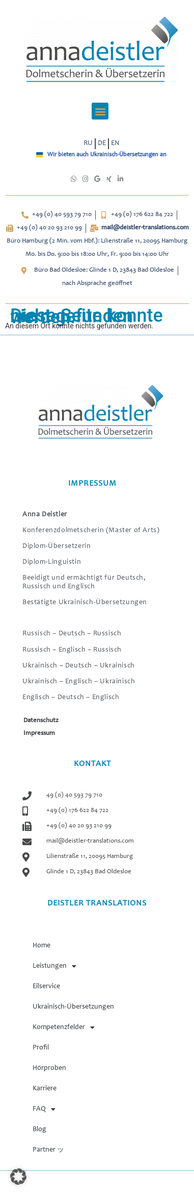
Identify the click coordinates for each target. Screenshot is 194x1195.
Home (41, 945)
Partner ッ (48, 1150)
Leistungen (54, 966)
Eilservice (46, 986)
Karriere (45, 1088)
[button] (100, 111)
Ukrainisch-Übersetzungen (73, 1007)
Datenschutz (41, 721)
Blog (39, 1129)
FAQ (44, 1109)
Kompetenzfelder (64, 1027)
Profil (41, 1047)
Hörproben (49, 1068)
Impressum (39, 733)
